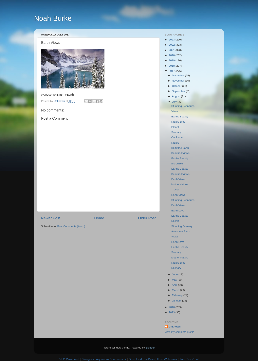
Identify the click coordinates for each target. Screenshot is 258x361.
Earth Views (178, 179)
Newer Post (50, 218)
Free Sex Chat (189, 359)
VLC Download (69, 359)
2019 (172, 60)
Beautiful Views (180, 153)
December (178, 75)
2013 (172, 312)
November (178, 80)
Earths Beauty (179, 116)
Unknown (175, 326)
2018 (172, 65)
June (175, 274)
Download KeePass (142, 359)
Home (99, 218)
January (177, 300)
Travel (175, 189)
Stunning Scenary (182, 226)
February (177, 295)
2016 (172, 307)
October (177, 85)
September (179, 91)
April (175, 284)
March (176, 290)
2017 (172, 70)
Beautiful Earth (180, 147)
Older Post (147, 218)
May (175, 279)
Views (174, 111)
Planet (175, 127)
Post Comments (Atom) (71, 226)
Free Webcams (167, 359)
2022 (172, 44)
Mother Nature (179, 257)
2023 (172, 39)
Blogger (150, 347)
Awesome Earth (180, 231)
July (174, 101)
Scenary (176, 132)
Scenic (175, 220)
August (176, 96)
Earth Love (177, 210)
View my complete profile (179, 331)
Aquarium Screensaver (111, 359)
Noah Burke (53, 18)
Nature (175, 142)
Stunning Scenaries (182, 106)
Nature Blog (178, 121)
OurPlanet (177, 137)
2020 (172, 55)
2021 (172, 50)
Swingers (88, 359)
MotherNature (179, 184)
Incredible (177, 163)
